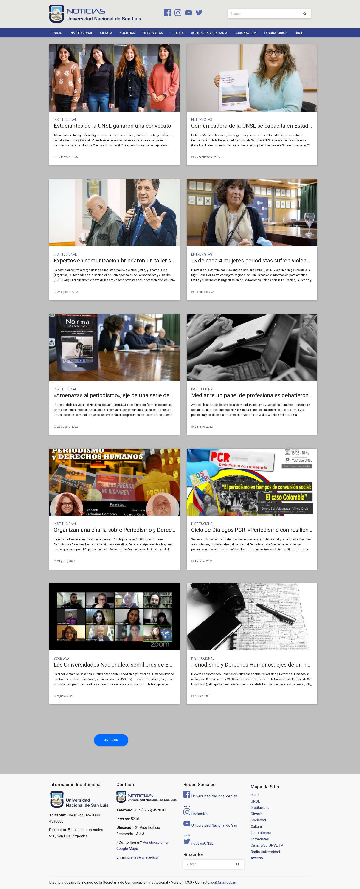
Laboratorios (275, 33)
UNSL (299, 33)
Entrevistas (152, 33)
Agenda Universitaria (209, 33)
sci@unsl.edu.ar (223, 882)
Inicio (57, 33)
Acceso (257, 858)
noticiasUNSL (198, 843)
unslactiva (195, 814)
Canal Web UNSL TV (267, 845)
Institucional (81, 33)
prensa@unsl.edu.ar (143, 857)
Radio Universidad (265, 852)
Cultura (177, 33)
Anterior (111, 740)
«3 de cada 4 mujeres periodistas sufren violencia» (253, 260)
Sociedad (127, 33)
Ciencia (106, 33)
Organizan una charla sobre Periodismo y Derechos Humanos (130, 530)
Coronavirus (246, 33)
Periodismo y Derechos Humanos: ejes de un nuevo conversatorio (272, 665)
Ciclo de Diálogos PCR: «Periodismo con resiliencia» (254, 530)
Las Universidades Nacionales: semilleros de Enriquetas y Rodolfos (136, 665)
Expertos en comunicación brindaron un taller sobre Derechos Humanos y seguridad (158, 260)
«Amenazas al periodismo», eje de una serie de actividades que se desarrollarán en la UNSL (167, 395)
